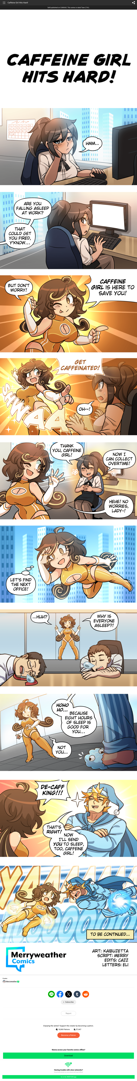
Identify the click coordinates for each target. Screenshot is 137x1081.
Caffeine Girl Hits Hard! (18, 3)
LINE (51, 994)
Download (68, 1055)
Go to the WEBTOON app (68, 1077)
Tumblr (77, 994)
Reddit (85, 994)
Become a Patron (68, 1035)
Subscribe (69, 1002)
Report (68, 1013)
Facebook (60, 994)
